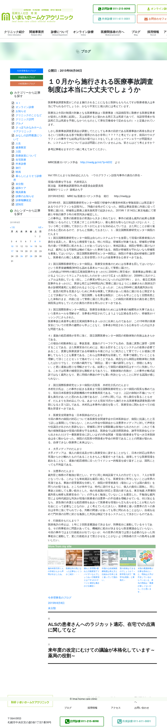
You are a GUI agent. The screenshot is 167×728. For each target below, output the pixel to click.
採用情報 (153, 33)
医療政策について (26, 155)
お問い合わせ (141, 707)
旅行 (18, 167)
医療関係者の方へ (112, 33)
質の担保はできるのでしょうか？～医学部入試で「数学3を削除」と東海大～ (127, 574)
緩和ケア (22, 188)
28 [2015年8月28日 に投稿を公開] (31, 256)
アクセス (116, 707)
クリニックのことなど (29, 115)
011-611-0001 (114, 19)
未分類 (52, 608)
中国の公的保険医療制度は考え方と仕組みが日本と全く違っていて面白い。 (109, 574)
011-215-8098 (114, 9)
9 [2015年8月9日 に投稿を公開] (39, 241)
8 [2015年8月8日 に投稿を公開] (35, 241)
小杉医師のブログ (26, 83)
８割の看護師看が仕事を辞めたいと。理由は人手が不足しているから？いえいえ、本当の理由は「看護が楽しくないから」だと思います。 (145, 580)
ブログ (135, 33)
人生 (18, 143)
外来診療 (21, 163)
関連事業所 (36, 33)
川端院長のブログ (26, 77)
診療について (59, 33)
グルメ (19, 123)
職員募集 (21, 192)
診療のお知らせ (25, 196)
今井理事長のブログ (59, 597)
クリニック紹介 (14, 33)
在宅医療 (21, 159)
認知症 (19, 204)
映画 (18, 171)
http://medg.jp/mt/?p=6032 (96, 162)
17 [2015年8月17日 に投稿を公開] (12, 251)
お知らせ (21, 111)
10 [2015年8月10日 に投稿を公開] (12, 246)
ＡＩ (18, 103)
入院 (18, 151)
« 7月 (12, 227)
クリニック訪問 (25, 119)
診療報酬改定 (23, 200)
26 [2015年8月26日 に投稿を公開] (21, 256)
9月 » (40, 227)
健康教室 (21, 147)
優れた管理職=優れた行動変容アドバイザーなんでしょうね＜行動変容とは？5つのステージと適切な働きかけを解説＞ (91, 577)
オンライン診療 (83, 33)
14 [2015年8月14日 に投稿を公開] (31, 246)
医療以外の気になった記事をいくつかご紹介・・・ (74, 571)
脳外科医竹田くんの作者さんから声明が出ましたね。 (56, 571)
